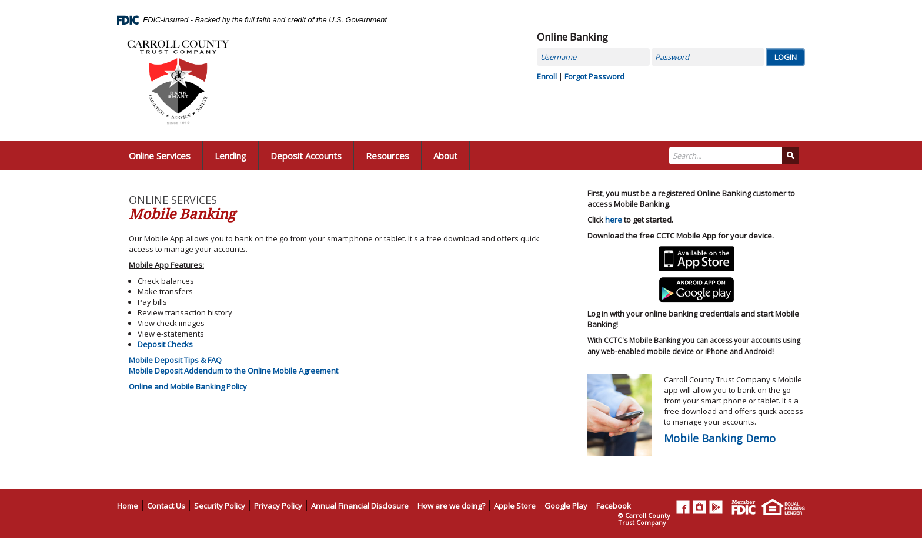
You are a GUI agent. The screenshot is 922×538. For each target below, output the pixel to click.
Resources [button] (387, 156)
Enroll (547, 76)
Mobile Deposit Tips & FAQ (175, 360)
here (613, 219)
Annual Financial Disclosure (360, 505)
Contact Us (166, 505)
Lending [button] (230, 156)
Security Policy (219, 505)
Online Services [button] (160, 156)
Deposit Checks (165, 344)
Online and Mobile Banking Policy (188, 386)
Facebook (613, 505)
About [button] (445, 156)
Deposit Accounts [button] (306, 156)
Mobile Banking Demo (720, 438)
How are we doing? (451, 505)
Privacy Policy (278, 505)
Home (127, 505)
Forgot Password (594, 76)
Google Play (565, 505)
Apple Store (515, 505)
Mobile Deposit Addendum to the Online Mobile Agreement (233, 370)
